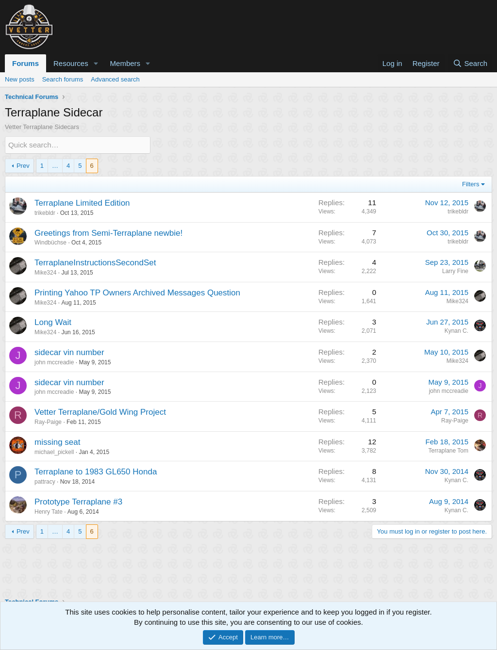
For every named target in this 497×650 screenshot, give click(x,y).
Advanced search (115, 79)
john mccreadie (54, 362)
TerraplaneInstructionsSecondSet (95, 262)
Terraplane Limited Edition (82, 203)
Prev (23, 165)
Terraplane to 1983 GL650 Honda (95, 471)
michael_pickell (54, 451)
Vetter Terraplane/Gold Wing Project (100, 412)
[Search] (470, 63)
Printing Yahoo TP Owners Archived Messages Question (137, 292)
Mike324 (45, 272)
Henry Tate (48, 511)
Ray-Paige (48, 422)
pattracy (44, 481)
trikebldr (44, 213)
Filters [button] (470, 184)
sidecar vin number (69, 352)
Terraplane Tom (449, 450)
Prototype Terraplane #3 (78, 501)
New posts (19, 79)
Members (125, 63)
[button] (96, 63)
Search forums (62, 79)
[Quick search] (77, 145)
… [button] (55, 165)
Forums (25, 63)
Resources (70, 63)
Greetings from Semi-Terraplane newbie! (108, 232)
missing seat (57, 442)
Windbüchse (50, 242)
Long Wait (52, 322)
